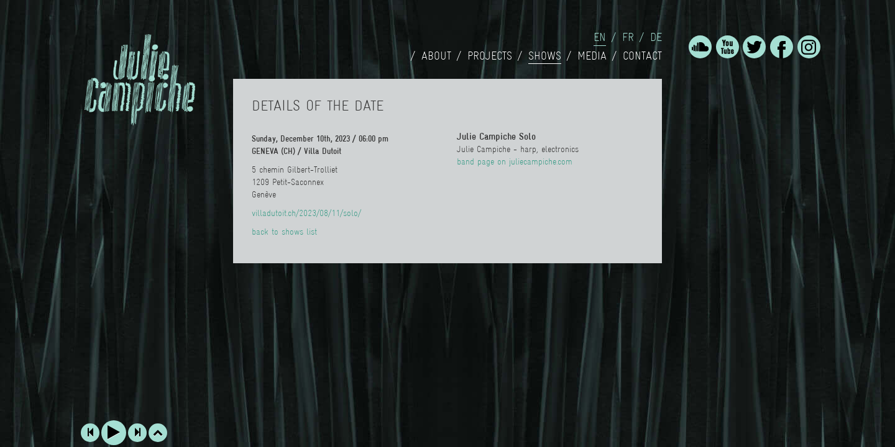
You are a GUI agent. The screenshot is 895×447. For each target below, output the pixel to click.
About (436, 56)
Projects (489, 56)
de (656, 37)
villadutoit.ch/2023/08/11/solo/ (306, 213)
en (600, 37)
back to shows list (284, 232)
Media (592, 56)
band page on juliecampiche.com (514, 161)
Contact (642, 56)
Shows (544, 56)
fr (628, 37)
